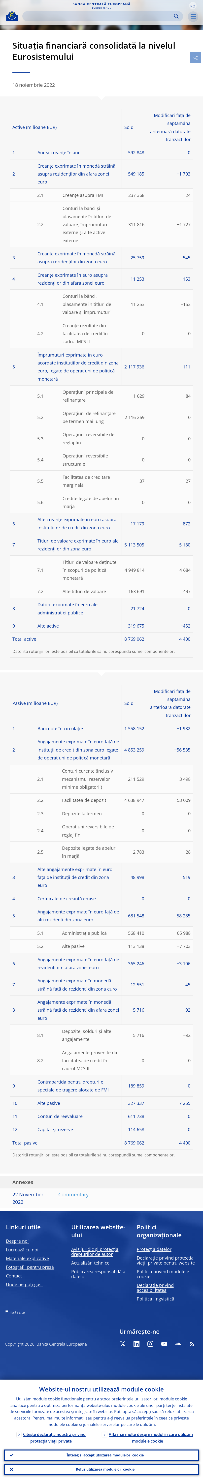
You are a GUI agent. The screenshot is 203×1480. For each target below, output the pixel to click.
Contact (14, 1276)
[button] (193, 5)
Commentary (73, 1194)
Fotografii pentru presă (30, 1267)
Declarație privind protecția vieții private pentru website (166, 1260)
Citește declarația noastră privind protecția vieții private (54, 1437)
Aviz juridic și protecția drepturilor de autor (94, 1251)
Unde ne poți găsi (24, 1284)
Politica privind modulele (163, 1274)
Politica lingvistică (155, 1299)
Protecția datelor (154, 1249)
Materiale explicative (27, 1258)
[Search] (98, 16)
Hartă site (17, 1312)
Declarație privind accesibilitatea (155, 1287)
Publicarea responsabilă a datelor (98, 1274)
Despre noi (17, 1241)
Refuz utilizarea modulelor (105, 1469)
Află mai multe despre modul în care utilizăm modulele (151, 1437)
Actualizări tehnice (90, 1263)
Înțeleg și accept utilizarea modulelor (105, 1454)
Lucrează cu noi (22, 1250)
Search (176, 16)
